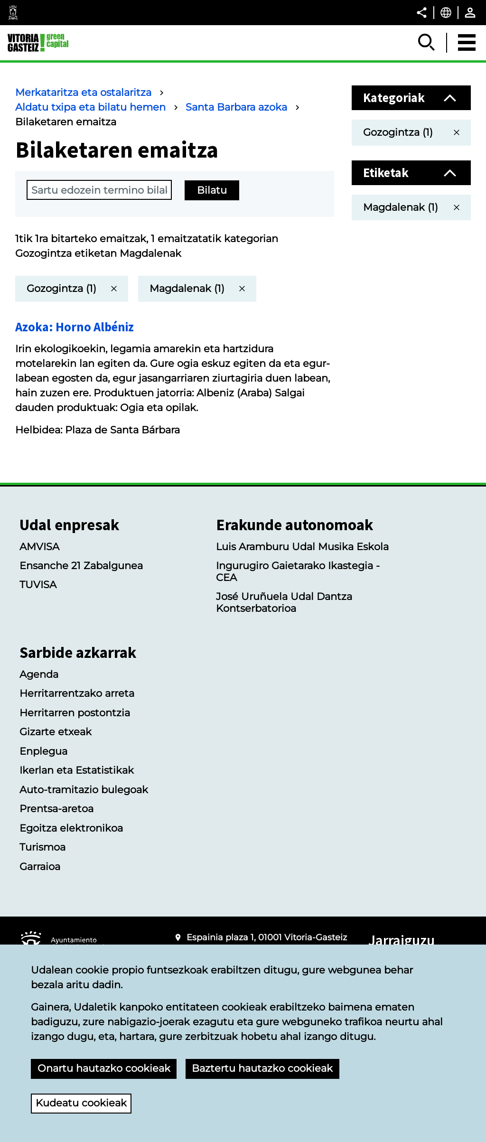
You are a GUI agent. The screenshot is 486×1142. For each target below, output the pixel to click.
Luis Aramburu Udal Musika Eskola (302, 546)
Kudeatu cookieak (81, 1103)
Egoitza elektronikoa (71, 828)
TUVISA (37, 584)
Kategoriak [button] (394, 97)
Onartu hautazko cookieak (103, 1068)
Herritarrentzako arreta (76, 693)
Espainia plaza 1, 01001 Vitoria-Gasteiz (267, 937)
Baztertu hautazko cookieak (262, 1068)
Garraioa (39, 866)
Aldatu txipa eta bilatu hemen (90, 107)
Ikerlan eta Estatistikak (76, 770)
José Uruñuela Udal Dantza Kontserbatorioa (284, 602)
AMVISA (39, 546)
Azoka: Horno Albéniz (74, 327)
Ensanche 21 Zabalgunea (81, 565)
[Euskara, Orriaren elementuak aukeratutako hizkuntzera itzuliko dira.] (446, 12)
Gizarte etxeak (55, 732)
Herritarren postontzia (74, 713)
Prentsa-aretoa (56, 808)
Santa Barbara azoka (236, 107)
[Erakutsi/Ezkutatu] (427, 43)
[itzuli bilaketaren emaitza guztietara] (71, 289)
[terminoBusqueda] (99, 190)
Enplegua (43, 751)
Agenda (38, 674)
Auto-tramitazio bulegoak (83, 790)
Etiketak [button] (386, 172)
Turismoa (42, 847)
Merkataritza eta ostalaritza (83, 92)
